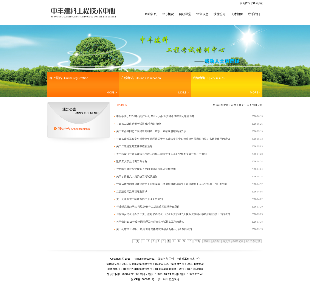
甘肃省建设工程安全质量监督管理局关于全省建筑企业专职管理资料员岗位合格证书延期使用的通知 (173, 138)
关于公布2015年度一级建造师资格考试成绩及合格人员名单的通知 (154, 229)
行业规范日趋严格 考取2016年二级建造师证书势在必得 (148, 206)
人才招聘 (237, 14)
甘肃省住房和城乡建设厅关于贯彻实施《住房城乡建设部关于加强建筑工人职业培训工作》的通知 (171, 184)
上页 (136, 241)
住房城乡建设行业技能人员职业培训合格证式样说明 (146, 168)
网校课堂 (185, 14)
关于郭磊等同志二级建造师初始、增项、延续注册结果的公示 (151, 131)
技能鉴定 (220, 14)
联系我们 (254, 14)
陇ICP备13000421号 (142, 279)
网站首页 (151, 14)
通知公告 (74, 128)
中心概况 (168, 14)
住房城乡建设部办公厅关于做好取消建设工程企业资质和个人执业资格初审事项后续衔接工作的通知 (173, 214)
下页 (197, 241)
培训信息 (202, 14)
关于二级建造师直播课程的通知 (134, 146)
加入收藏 (257, 3)
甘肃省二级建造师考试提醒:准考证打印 (138, 123)
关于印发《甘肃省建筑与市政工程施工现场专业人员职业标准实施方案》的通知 (161, 153)
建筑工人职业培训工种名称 (131, 161)
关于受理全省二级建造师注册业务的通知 (139, 199)
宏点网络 (174, 279)
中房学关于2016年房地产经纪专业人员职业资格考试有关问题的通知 (155, 116)
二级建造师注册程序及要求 (131, 191)
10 (189, 241)
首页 (233, 105)
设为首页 (245, 3)
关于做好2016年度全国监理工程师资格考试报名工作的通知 (150, 221)
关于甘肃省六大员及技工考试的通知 (137, 176)
